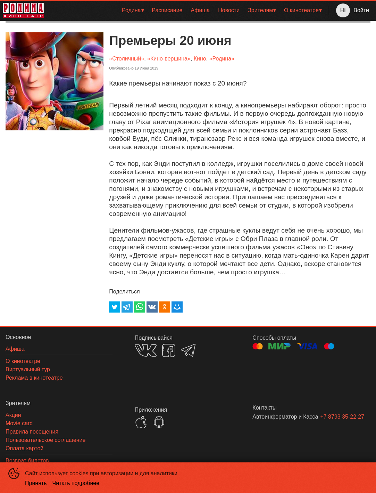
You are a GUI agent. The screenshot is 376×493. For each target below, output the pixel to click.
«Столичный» (126, 59)
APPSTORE (141, 422)
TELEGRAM (188, 350)
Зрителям (260, 10)
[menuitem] (133, 10)
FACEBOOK (168, 350)
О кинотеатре (301, 10)
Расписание (167, 10)
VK (146, 350)
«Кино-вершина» (169, 59)
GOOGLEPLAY (159, 422)
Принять (36, 483)
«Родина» (221, 59)
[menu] (187, 10)
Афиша (200, 10)
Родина (131, 10)
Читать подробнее (76, 483)
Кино (200, 59)
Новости (229, 10)
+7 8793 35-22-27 (337, 417)
